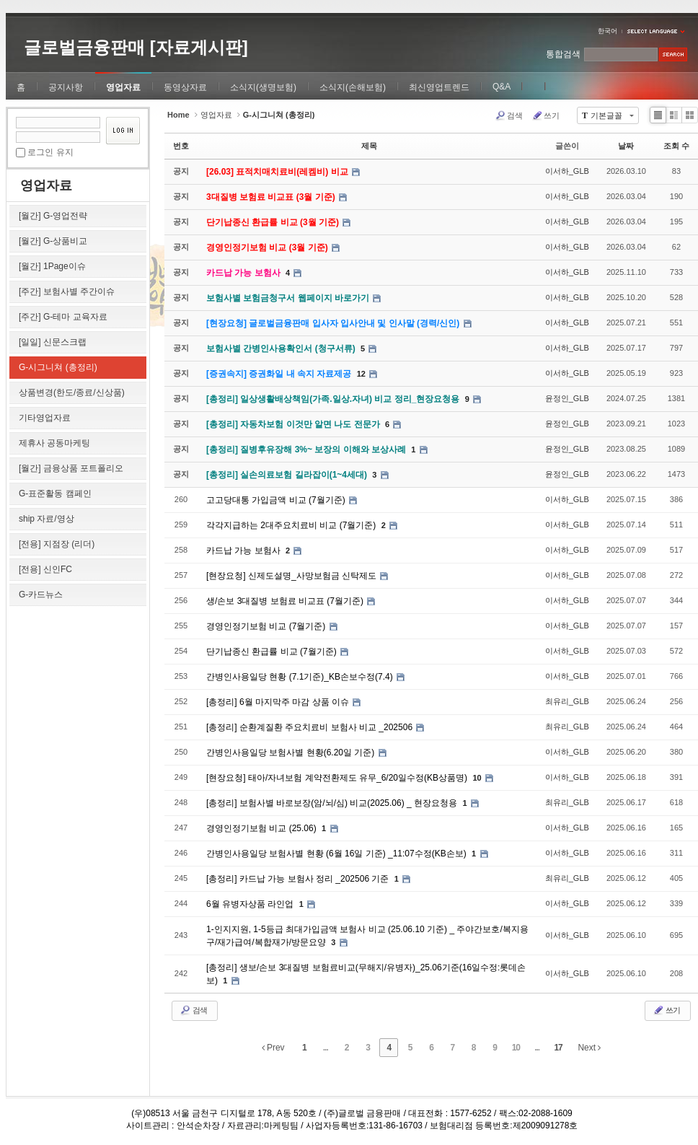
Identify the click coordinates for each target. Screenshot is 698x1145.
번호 (181, 145)
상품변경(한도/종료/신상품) (72, 392)
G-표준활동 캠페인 (55, 493)
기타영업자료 (45, 418)
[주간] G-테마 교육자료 (63, 317)
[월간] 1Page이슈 (52, 266)
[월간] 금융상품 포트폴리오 (71, 468)
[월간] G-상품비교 (53, 241)
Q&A (501, 87)
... (325, 1048)
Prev (273, 1048)
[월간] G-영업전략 (53, 216)
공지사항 (65, 87)
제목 (369, 145)
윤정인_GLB (567, 398)
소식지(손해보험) (352, 87)
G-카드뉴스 (41, 594)
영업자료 (123, 87)
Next (589, 1048)
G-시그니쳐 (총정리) (58, 367)
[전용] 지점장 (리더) (56, 544)
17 (558, 1048)
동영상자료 (185, 87)
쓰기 (545, 115)
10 (476, 777)
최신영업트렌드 (439, 87)
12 (361, 373)
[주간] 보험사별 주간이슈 (67, 291)
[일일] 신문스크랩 (53, 342)
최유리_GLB (567, 701)
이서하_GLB (567, 171)
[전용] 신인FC (45, 569)
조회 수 (676, 145)
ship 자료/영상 (46, 519)
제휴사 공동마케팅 (54, 443)
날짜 (626, 145)
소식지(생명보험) (263, 87)
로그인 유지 (50, 152)
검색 (509, 115)
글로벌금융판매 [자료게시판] (136, 47)
